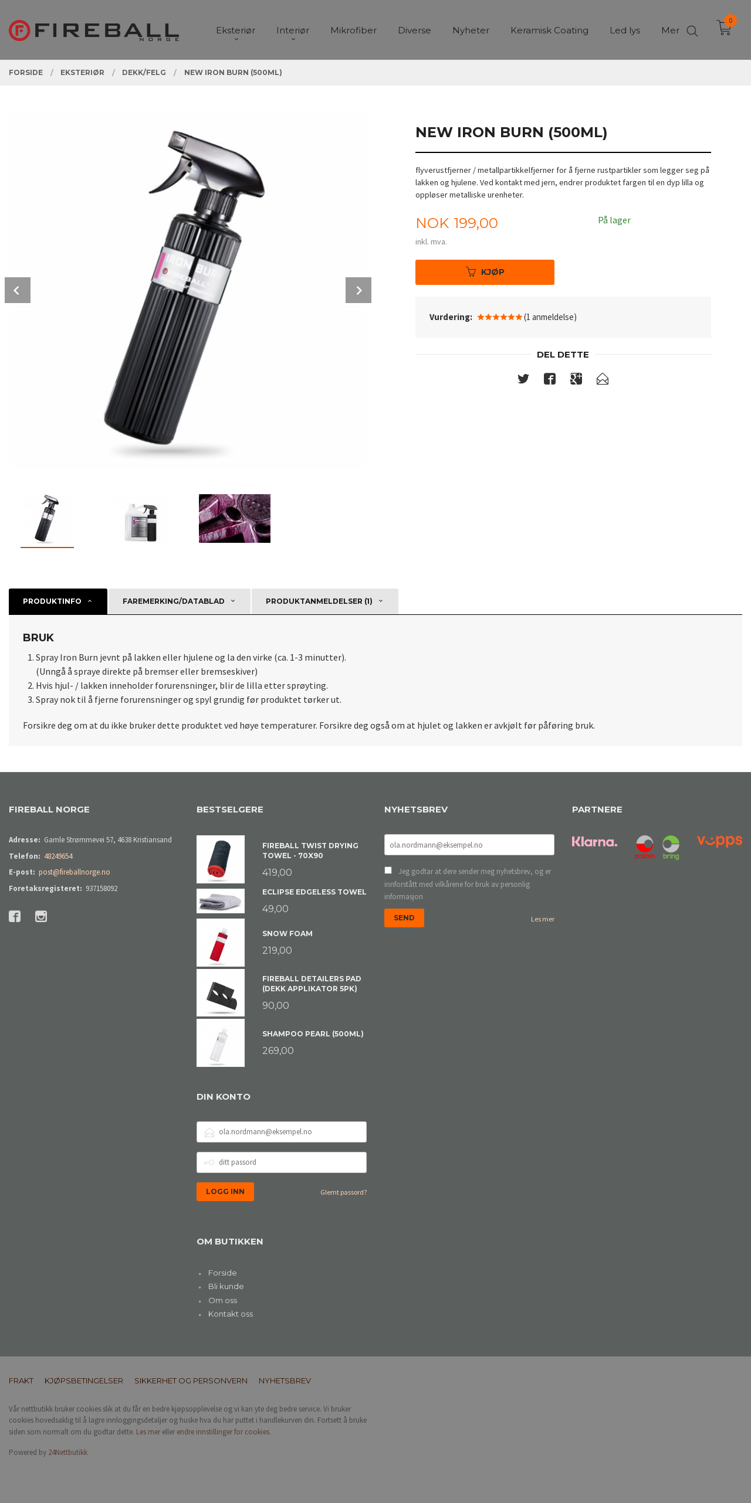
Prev (18, 290)
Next (358, 290)
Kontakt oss (230, 1313)
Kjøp (485, 272)
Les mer (542, 918)
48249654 (58, 856)
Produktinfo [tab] (52, 601)
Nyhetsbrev (285, 1380)
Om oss (222, 1300)
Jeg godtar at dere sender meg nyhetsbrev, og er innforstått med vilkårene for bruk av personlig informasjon (467, 884)
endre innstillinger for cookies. (224, 1432)
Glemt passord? (343, 1192)
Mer (670, 29)
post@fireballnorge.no (74, 872)
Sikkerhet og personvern (191, 1380)
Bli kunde (226, 1286)
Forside (222, 1272)
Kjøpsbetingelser (84, 1380)
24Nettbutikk (67, 1452)
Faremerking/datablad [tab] (174, 601)
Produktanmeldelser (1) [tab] (319, 601)
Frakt (21, 1380)
